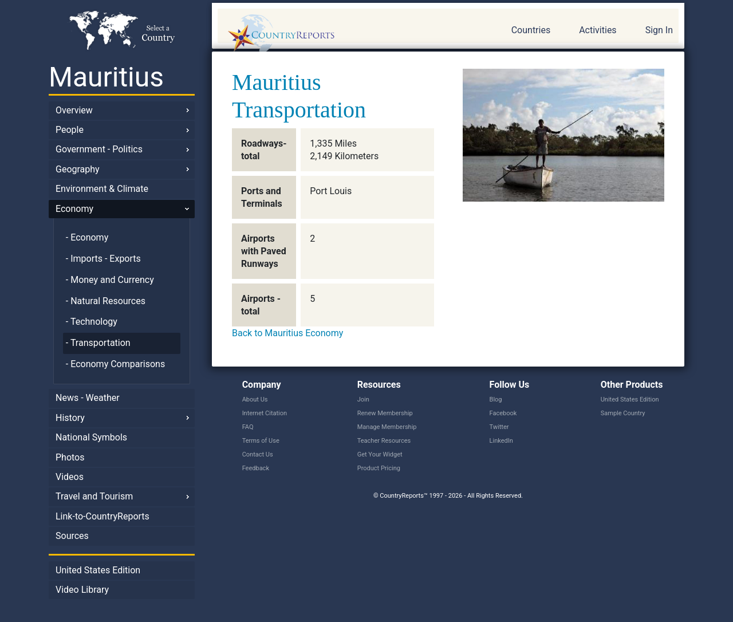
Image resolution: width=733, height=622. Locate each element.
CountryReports (343, 34)
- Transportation (98, 342)
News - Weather (88, 397)
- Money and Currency (110, 279)
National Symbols (91, 437)
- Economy (87, 237)
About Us (255, 399)
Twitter (499, 427)
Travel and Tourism (94, 496)
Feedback (255, 468)
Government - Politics (99, 149)
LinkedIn (501, 440)
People (70, 129)
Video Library (82, 589)
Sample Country (623, 413)
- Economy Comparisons (115, 364)
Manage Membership (387, 427)
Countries (530, 30)
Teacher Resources (384, 440)
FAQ (248, 427)
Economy (74, 208)
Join (363, 399)
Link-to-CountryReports (102, 516)
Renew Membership (385, 413)
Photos (70, 457)
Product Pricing (378, 468)
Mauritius (106, 77)
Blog (496, 399)
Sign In (659, 30)
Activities (597, 30)
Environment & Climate (102, 188)
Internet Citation (264, 413)
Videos (70, 476)
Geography (78, 169)
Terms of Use (260, 440)
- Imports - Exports (103, 258)
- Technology (91, 321)
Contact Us (257, 454)
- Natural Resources (105, 301)
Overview (74, 110)
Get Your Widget (380, 454)
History (70, 417)
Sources (72, 535)
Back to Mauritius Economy (287, 333)
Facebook (503, 413)
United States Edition (98, 570)
